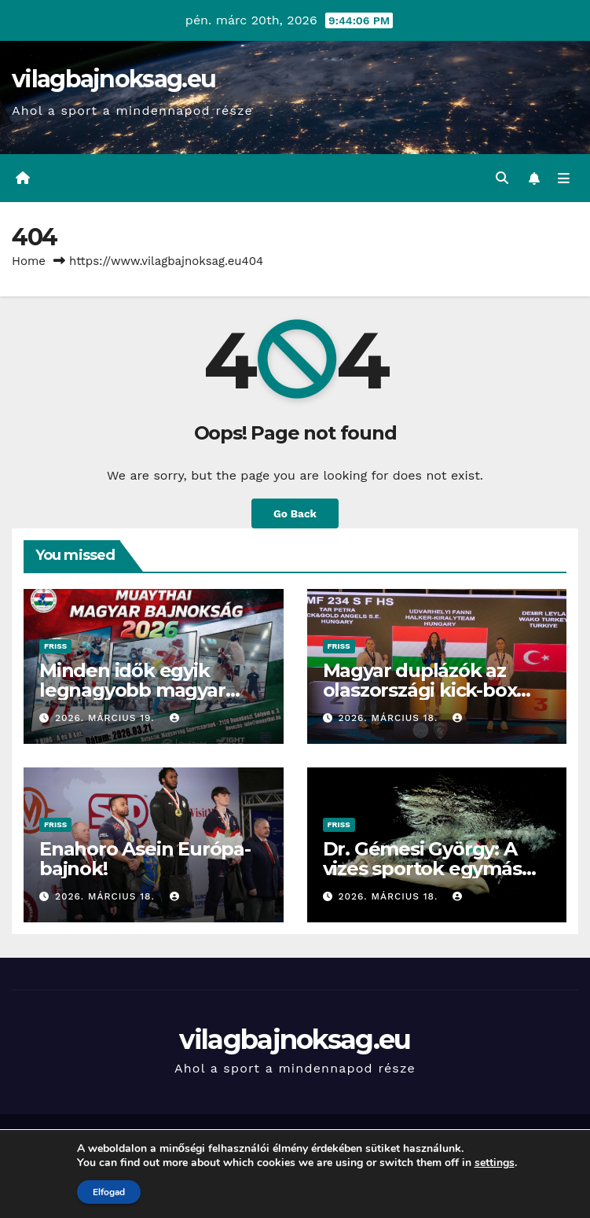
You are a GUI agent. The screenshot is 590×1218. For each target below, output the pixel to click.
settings (495, 1163)
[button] (502, 178)
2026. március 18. (390, 717)
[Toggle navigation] (563, 178)
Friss (55, 646)
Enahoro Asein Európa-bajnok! (145, 858)
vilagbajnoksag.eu (113, 79)
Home (29, 261)
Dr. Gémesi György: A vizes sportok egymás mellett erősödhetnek (425, 868)
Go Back (295, 513)
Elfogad (109, 1192)
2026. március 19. (107, 717)
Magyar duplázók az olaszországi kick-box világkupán (420, 690)
